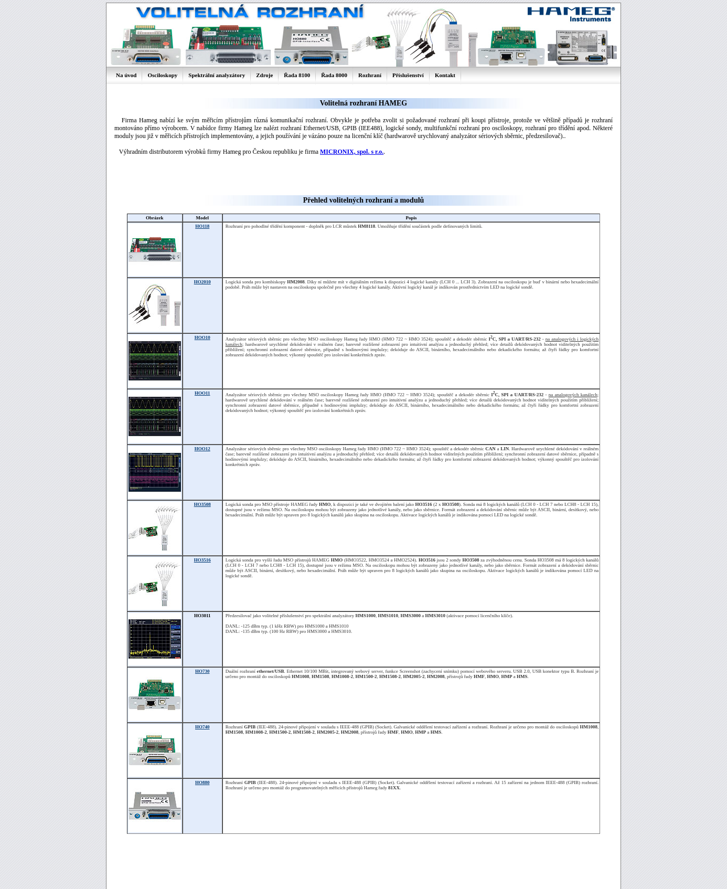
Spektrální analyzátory (216, 75)
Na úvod (126, 75)
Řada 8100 (297, 75)
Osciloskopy (162, 75)
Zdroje (264, 75)
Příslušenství (408, 75)
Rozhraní (369, 75)
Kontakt (445, 75)
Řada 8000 (334, 75)
